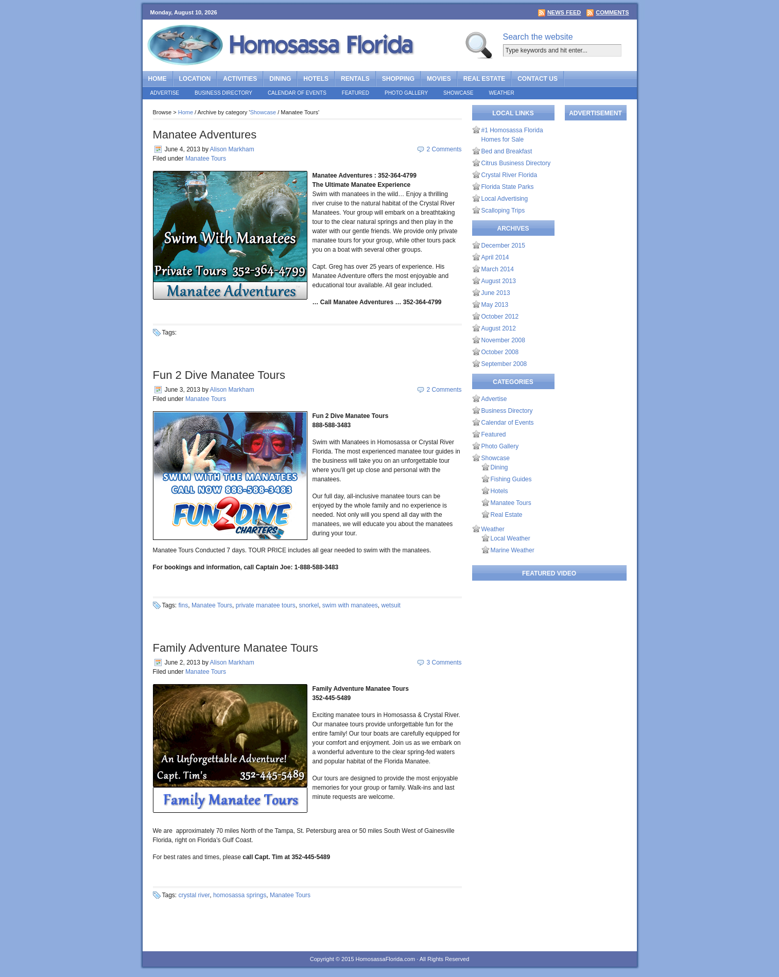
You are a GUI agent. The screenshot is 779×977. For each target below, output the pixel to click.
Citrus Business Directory (516, 163)
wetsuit (391, 605)
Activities (240, 78)
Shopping (398, 78)
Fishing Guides (511, 479)
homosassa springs (239, 895)
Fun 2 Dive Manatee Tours (219, 375)
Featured (355, 93)
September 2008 (504, 364)
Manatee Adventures (205, 134)
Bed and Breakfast (506, 151)
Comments (612, 12)
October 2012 (500, 316)
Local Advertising (504, 198)
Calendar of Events (297, 93)
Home (157, 78)
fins (183, 605)
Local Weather (510, 538)
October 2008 (500, 352)
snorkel (309, 605)
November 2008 (503, 340)
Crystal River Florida (509, 175)
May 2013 (495, 304)
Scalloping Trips (503, 210)
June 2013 (495, 292)
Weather (501, 93)
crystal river (194, 895)
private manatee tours (266, 605)
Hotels (315, 78)
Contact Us (537, 78)
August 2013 (498, 281)
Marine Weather (512, 550)
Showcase (458, 93)
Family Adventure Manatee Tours (235, 647)
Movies (439, 78)
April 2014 (495, 257)
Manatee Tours (205, 158)
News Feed (564, 12)
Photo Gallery (406, 93)
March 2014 (497, 269)
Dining (280, 78)
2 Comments (443, 149)
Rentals (355, 78)
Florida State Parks (507, 186)
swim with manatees (350, 605)
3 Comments (443, 662)
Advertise (165, 93)
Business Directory (223, 93)
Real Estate (484, 78)
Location (195, 78)
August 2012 (498, 328)
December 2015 (503, 245)
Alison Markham (232, 149)
